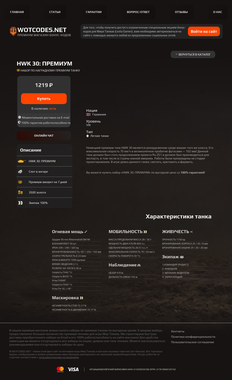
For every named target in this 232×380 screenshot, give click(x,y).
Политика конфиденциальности (193, 336)
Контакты (177, 331)
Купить (44, 98)
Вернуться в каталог (193, 54)
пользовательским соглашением (59, 357)
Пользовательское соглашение (192, 342)
